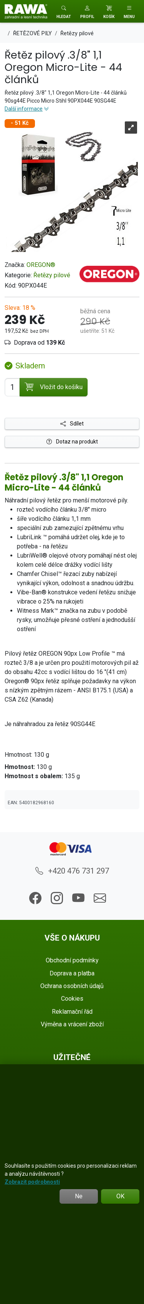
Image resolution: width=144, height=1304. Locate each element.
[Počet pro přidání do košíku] (12, 387)
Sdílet (72, 423)
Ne (79, 1196)
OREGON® (40, 264)
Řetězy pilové (51, 275)
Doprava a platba (72, 973)
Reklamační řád (72, 1011)
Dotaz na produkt (72, 441)
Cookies (72, 998)
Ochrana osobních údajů (72, 986)
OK (120, 1196)
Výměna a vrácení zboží (72, 1024)
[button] (87, 11)
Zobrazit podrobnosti (32, 1182)
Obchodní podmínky (72, 960)
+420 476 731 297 (72, 870)
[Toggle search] (64, 11)
